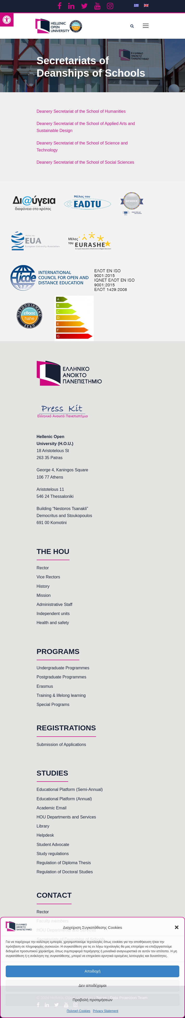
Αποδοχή (92, 971)
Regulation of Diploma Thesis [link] (64, 863)
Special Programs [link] (53, 704)
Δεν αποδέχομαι (92, 985)
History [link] (43, 586)
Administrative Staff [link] (55, 604)
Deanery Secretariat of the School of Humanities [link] (81, 111)
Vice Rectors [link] (48, 577)
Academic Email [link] (52, 808)
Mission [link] (44, 595)
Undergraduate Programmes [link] (63, 668)
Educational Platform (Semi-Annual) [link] (70, 789)
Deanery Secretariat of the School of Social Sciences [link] (85, 162)
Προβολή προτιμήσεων (92, 999)
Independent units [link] (53, 613)
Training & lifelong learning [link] (61, 695)
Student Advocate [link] (53, 844)
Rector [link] (43, 568)
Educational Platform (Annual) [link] (64, 799)
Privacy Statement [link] (105, 1011)
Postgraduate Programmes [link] (61, 677)
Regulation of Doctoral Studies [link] (65, 872)
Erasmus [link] (45, 686)
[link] (7, 20)
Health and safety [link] (53, 622)
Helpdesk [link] (45, 835)
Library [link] (43, 826)
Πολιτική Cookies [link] (79, 1011)
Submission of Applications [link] (61, 744)
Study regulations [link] (53, 853)
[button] (176, 927)
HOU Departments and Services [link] (66, 817)
